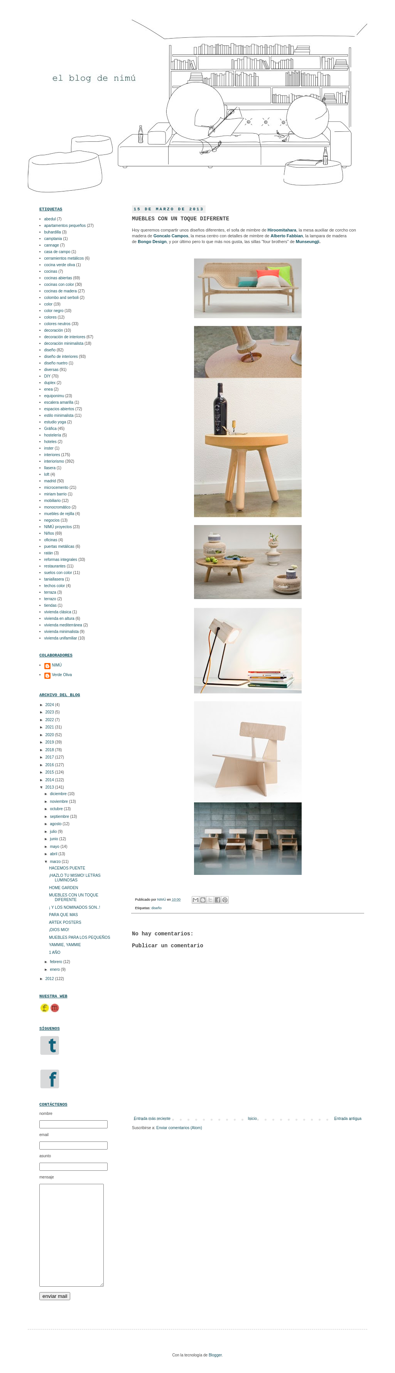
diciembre (59, 794)
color (48, 304)
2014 (50, 780)
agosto (56, 824)
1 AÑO (54, 952)
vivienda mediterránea (63, 625)
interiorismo (54, 461)
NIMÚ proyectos (58, 527)
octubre (57, 809)
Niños (49, 533)
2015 (50, 772)
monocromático (57, 507)
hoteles (50, 442)
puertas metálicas (59, 546)
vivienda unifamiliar (60, 638)
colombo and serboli (61, 297)
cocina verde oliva (59, 265)
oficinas (50, 540)
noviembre (59, 801)
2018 (50, 750)
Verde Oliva (62, 675)
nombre (45, 1113)
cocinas (50, 271)
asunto (45, 1156)
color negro (54, 311)
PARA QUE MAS (63, 915)
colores (50, 317)
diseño (157, 908)
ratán (48, 553)
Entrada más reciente (152, 1118)
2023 (50, 712)
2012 (50, 979)
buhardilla (52, 232)
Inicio (252, 1118)
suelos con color (58, 573)
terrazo (50, 599)
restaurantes (55, 566)
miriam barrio (55, 494)
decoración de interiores (65, 337)
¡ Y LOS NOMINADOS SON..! (74, 907)
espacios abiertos (59, 409)
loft (46, 474)
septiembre (60, 816)
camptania (53, 239)
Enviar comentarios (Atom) (179, 1128)
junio (54, 839)
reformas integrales (61, 559)
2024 (50, 705)
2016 (50, 765)
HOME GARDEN (63, 888)
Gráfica (50, 428)
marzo (56, 861)
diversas (51, 370)
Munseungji (307, 241)
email (44, 1135)
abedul (50, 219)
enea (48, 389)
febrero (56, 962)
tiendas (50, 605)
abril (54, 854)
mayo (55, 846)
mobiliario (52, 501)
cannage (51, 245)
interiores (52, 455)
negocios (52, 520)
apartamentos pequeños (65, 225)
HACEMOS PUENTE (67, 868)
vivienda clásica (57, 612)
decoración (53, 330)
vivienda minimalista (61, 631)
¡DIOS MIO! (59, 930)
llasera (50, 468)
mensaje (46, 1177)
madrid (50, 481)
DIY (47, 376)
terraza (50, 592)
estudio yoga (55, 422)
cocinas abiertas (58, 278)
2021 (50, 727)
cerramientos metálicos (64, 258)
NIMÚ (162, 899)
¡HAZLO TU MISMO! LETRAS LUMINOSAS (75, 877)
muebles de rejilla (59, 514)
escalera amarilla (59, 402)
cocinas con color (59, 284)
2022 (50, 720)
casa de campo (57, 252)
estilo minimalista (59, 415)
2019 (50, 742)
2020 (50, 735)
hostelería (52, 435)
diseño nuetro (56, 363)
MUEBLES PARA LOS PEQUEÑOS (79, 937)
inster (49, 448)
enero (55, 969)
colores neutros (57, 324)
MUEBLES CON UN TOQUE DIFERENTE (73, 897)
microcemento (56, 487)
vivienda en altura (59, 618)
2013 (50, 787)
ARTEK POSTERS (65, 922)
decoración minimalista (64, 343)
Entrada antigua (347, 1118)
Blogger (215, 1355)
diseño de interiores (61, 356)
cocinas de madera (60, 291)
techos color (54, 586)
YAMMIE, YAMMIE (65, 945)
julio (54, 831)
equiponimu (54, 396)
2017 (50, 757)
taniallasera (54, 579)
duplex (50, 383)
